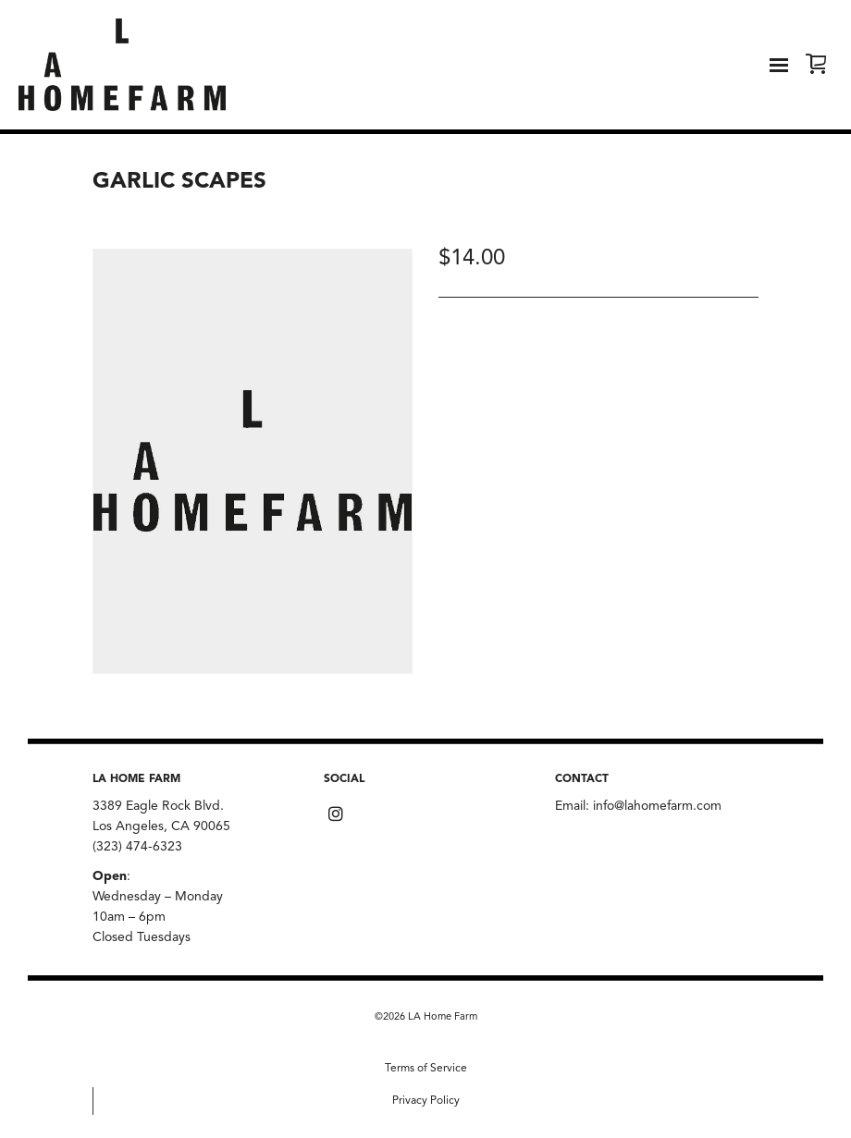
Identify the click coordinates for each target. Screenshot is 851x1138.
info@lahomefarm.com (657, 806)
